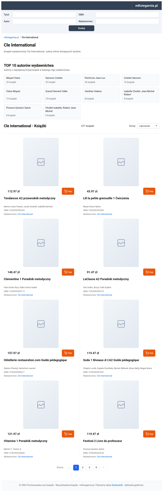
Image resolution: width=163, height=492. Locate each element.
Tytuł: (6, 14)
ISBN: (81, 14)
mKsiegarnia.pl (11, 37)
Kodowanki (117, 485)
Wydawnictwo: (86, 21)
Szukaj (81, 28)
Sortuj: (132, 126)
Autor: (7, 21)
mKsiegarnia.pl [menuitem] (146, 6)
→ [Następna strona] (103, 467)
